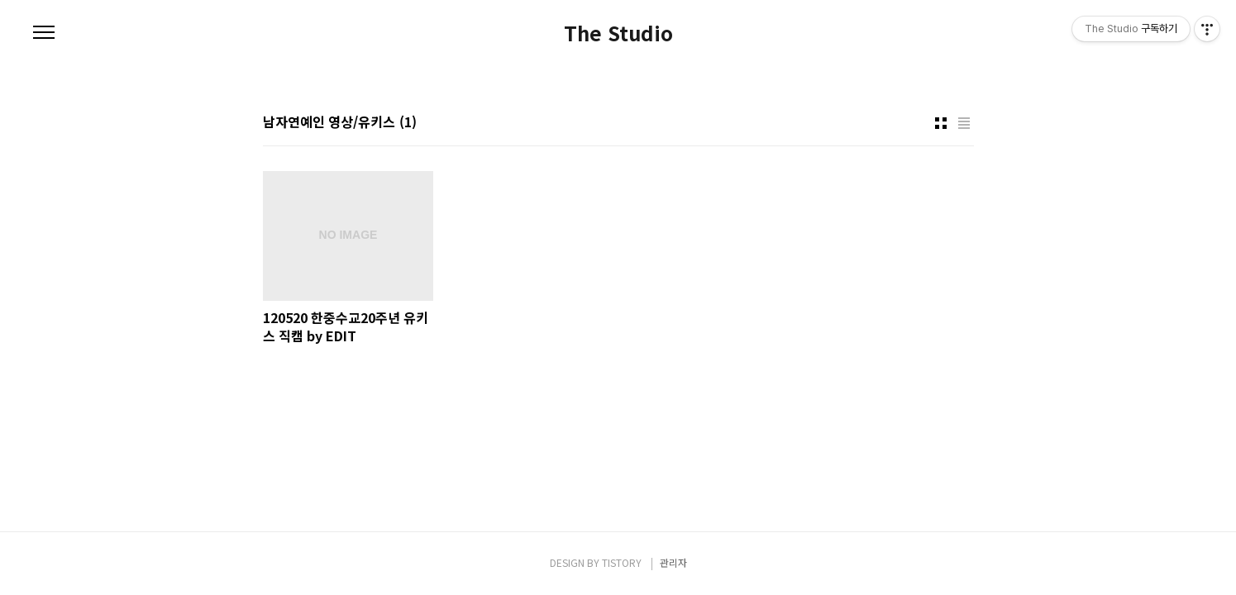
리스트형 (964, 123)
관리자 (673, 562)
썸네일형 (941, 123)
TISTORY (622, 562)
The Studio (618, 33)
